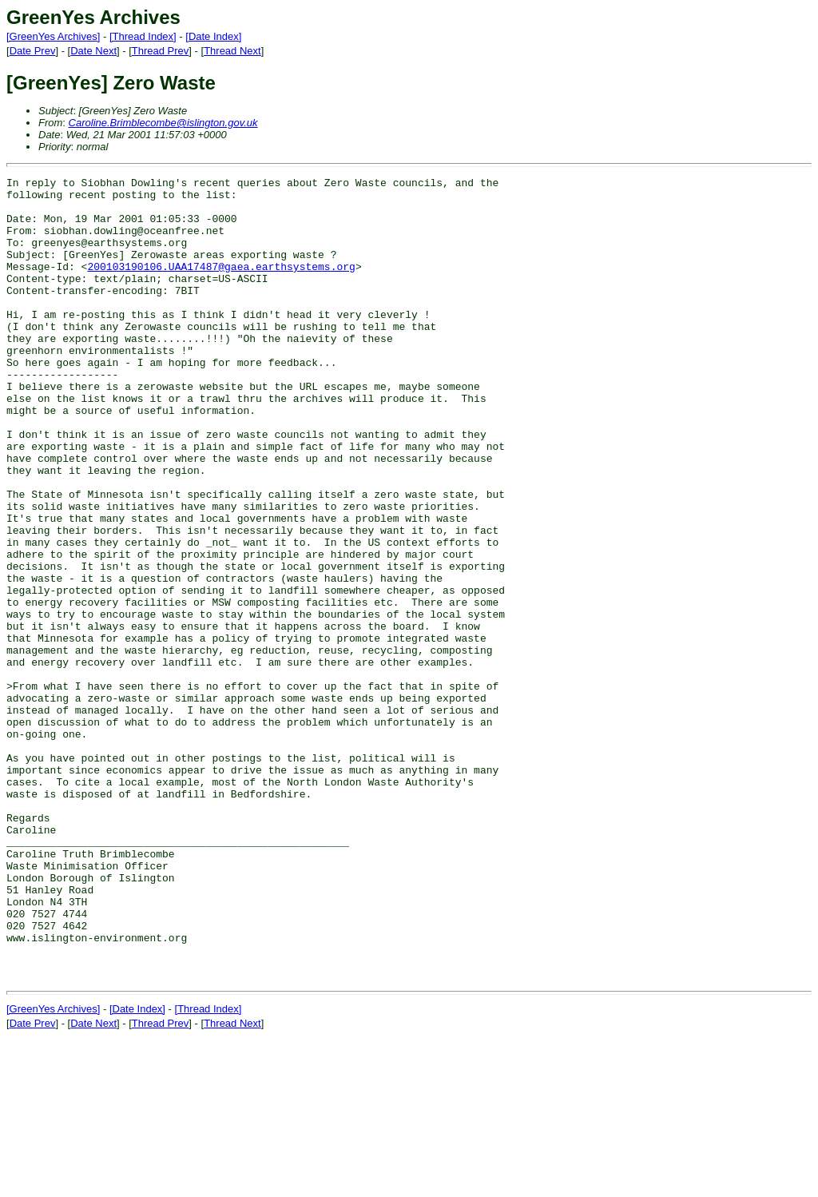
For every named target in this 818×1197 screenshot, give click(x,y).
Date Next (93, 51)
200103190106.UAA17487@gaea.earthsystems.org (221, 285)
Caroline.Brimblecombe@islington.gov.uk (163, 123)
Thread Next (232, 51)
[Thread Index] (143, 36)
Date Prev (33, 51)
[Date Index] (213, 36)
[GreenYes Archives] (53, 36)
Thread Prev (160, 51)
